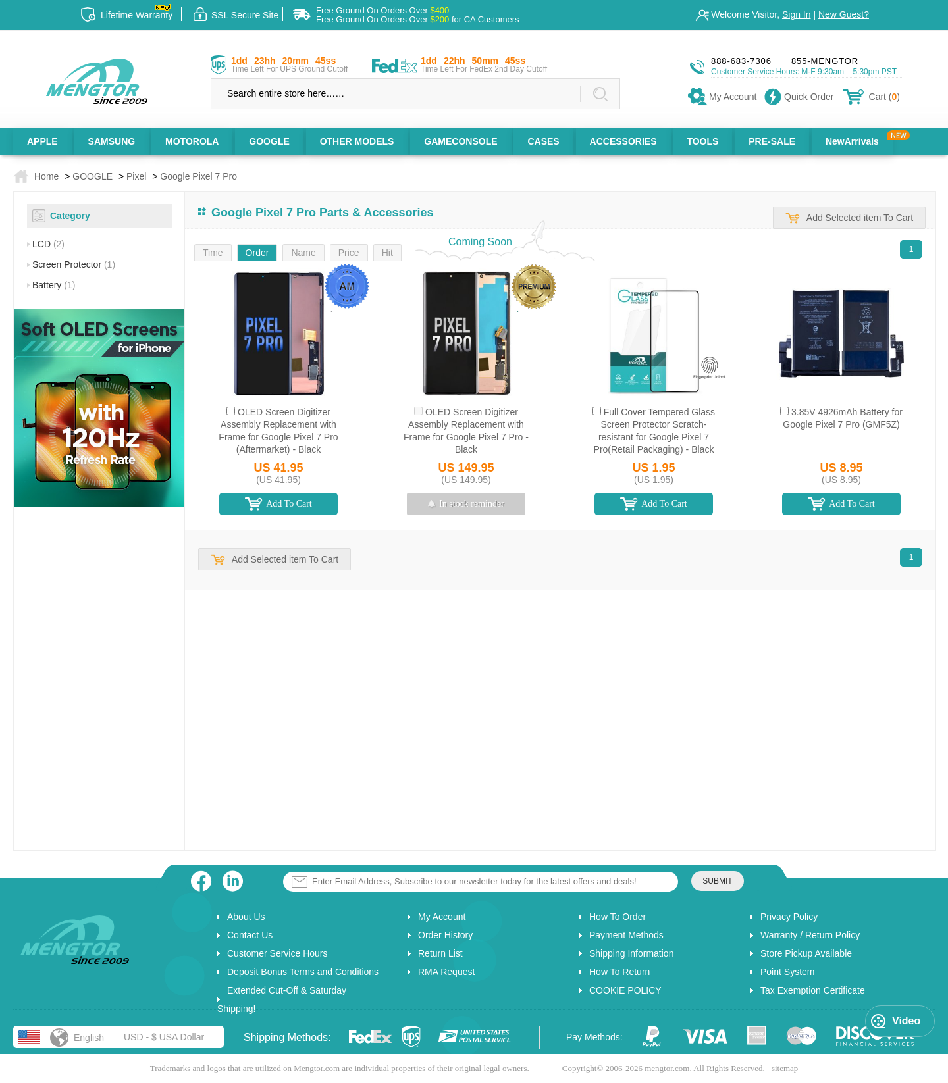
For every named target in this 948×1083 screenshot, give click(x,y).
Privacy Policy (789, 916)
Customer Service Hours (277, 953)
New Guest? (843, 14)
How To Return (619, 972)
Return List (440, 953)
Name (303, 252)
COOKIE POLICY (625, 990)
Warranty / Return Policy (810, 935)
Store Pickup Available (806, 953)
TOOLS (702, 141)
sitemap (785, 1068)
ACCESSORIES (623, 141)
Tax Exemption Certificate (812, 990)
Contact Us (250, 935)
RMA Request (446, 972)
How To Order (617, 916)
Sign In (796, 14)
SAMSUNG (112, 141)
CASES (543, 141)
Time (213, 252)
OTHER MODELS (357, 141)
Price (348, 252)
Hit (387, 252)
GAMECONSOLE (460, 141)
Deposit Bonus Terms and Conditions (303, 972)
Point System (787, 972)
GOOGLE (269, 141)
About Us (246, 916)
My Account (441, 916)
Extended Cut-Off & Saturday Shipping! (281, 999)
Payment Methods (626, 935)
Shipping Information (631, 953)
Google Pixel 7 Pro (198, 176)
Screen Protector (73, 264)
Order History (445, 935)
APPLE (42, 141)
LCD (48, 244)
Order (257, 252)
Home (46, 176)
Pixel (136, 176)
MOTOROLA (192, 141)
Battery (53, 284)
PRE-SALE (772, 141)
